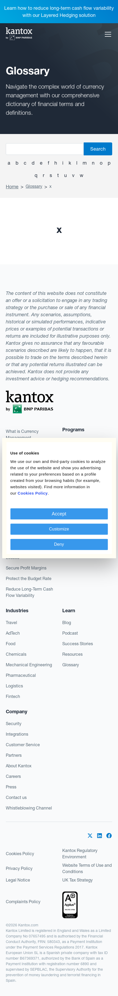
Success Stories (77, 643)
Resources (72, 654)
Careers (13, 776)
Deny (59, 544)
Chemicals (16, 654)
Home (12, 187)
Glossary (34, 186)
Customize (59, 529)
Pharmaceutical (21, 675)
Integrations (17, 734)
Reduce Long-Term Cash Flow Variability (29, 592)
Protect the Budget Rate (28, 578)
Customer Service (23, 744)
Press (11, 786)
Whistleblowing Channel (29, 808)
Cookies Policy (20, 853)
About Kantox (18, 765)
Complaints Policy (23, 901)
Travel (11, 622)
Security (13, 723)
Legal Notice (18, 880)
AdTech (13, 633)
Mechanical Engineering (29, 664)
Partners (14, 755)
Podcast (70, 633)
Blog (66, 622)
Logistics (14, 685)
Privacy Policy (19, 868)
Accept (59, 513)
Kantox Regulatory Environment (79, 853)
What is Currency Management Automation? (22, 438)
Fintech (13, 696)
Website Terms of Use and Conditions (87, 868)
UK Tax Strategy (77, 880)
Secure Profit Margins (26, 568)
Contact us (16, 797)
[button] (107, 34)
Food (10, 643)
